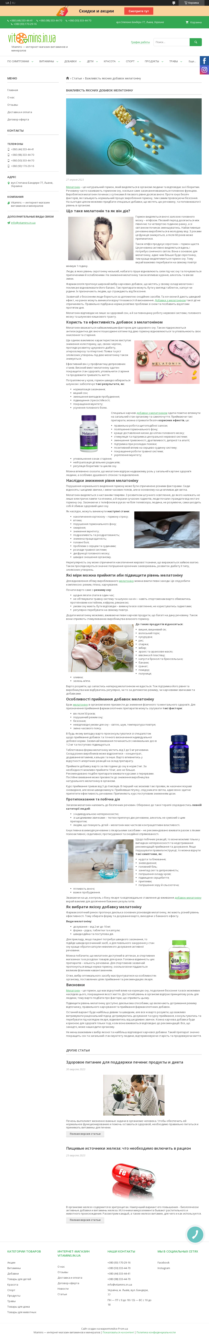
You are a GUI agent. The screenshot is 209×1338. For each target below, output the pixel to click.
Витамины (14, 1268)
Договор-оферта (18, 119)
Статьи (77, 78)
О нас (10, 97)
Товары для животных (21, 1312)
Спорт (11, 1290)
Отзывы (12, 105)
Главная (12, 90)
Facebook (164, 1262)
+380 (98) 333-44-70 (119, 1279)
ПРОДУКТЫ (152, 61)
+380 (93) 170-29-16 (119, 1262)
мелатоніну (126, 581)
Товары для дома (18, 1306)
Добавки (13, 1273)
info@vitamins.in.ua (23, 222)
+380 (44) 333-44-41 (119, 1273)
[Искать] (196, 42)
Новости (63, 1288)
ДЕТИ (90, 61)
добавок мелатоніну (188, 897)
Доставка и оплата (19, 112)
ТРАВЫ (173, 61)
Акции (11, 1262)
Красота (12, 1284)
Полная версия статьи (85, 1134)
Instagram (164, 1268)
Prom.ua (123, 1328)
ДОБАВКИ (70, 61)
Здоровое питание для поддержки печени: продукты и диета (124, 1062)
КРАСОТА (110, 61)
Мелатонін (73, 187)
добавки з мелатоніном (152, 413)
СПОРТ (130, 61)
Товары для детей (19, 1279)
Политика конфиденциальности (156, 1332)
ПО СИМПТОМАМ (18, 61)
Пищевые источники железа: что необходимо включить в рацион (128, 1148)
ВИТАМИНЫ (46, 61)
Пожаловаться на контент (118, 1332)
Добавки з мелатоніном (170, 300)
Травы (11, 1301)
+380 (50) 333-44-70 (119, 1268)
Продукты (13, 1295)
